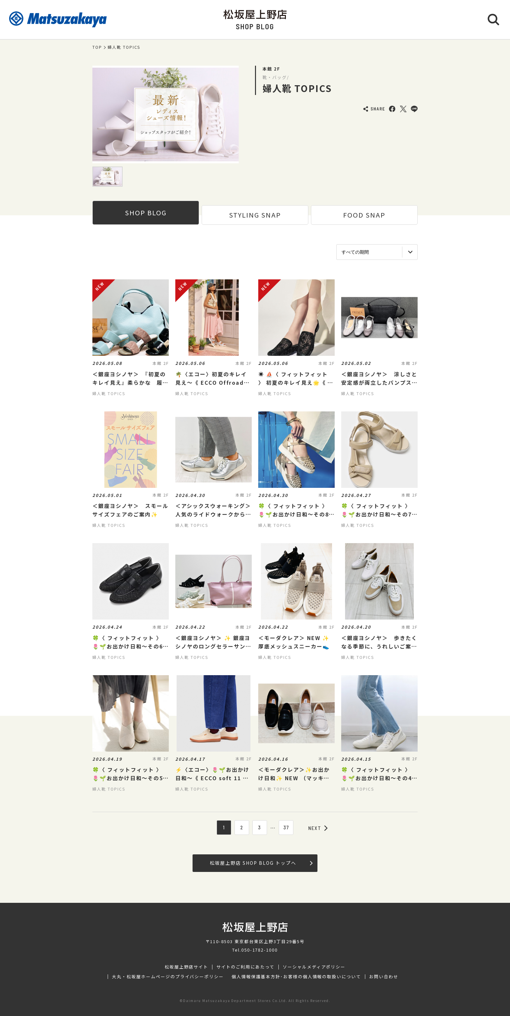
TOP (97, 47)
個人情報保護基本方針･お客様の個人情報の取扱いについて (296, 976)
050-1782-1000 (259, 950)
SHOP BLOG (146, 212)
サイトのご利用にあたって (245, 967)
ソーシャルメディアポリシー (314, 967)
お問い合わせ (383, 976)
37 (286, 827)
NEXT (318, 828)
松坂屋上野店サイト (186, 967)
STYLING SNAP (255, 215)
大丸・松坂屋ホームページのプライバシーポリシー (168, 976)
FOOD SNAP (364, 215)
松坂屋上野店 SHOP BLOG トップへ (261, 863)
